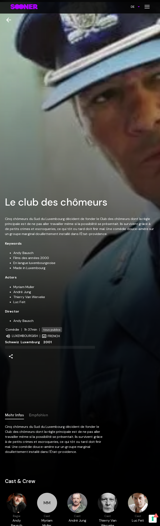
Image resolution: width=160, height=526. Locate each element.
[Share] (11, 356)
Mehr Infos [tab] (14, 414)
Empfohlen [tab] (38, 414)
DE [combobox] (133, 7)
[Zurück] (7, 20)
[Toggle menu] (147, 6)
